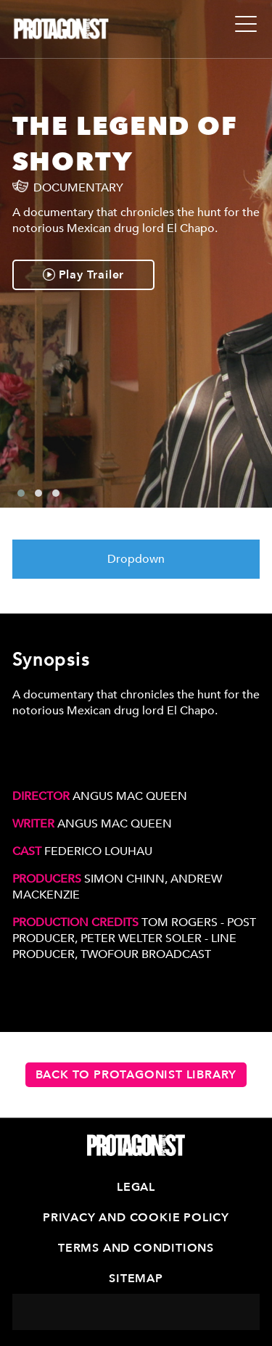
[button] (21, 493)
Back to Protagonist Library (136, 1075)
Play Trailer (83, 275)
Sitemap (136, 1279)
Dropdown (136, 559)
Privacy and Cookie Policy (136, 1218)
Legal (136, 1187)
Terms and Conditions (136, 1248)
